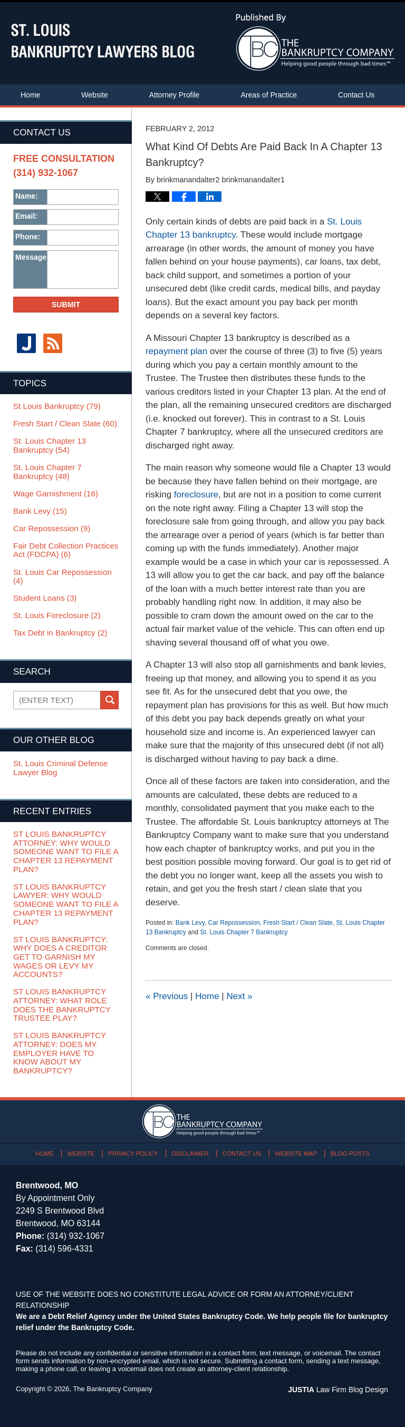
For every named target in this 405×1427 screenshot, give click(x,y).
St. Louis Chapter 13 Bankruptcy (49, 445)
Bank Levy (190, 922)
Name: (26, 196)
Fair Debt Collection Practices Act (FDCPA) (65, 549)
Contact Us (356, 95)
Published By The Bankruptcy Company (315, 42)
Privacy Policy (135, 1150)
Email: (26, 216)
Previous (167, 996)
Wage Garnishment (55, 492)
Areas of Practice (268, 95)
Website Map (295, 1150)
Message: (31, 257)
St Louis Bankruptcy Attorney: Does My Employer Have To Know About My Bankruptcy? (59, 1050)
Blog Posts (348, 1150)
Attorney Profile (174, 95)
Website (94, 95)
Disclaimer (190, 1150)
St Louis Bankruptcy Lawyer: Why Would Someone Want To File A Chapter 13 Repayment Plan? (65, 902)
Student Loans (44, 597)
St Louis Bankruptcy (56, 406)
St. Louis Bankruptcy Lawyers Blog (103, 40)
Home (30, 95)
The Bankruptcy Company (112, 1386)
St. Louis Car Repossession (62, 575)
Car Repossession (234, 922)
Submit (66, 304)
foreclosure (196, 495)
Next (239, 996)
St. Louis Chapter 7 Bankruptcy (243, 932)
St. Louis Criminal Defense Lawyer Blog (60, 767)
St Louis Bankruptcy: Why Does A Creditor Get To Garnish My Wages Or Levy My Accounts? (60, 954)
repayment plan (176, 351)
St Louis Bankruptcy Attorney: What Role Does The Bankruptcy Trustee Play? (61, 1002)
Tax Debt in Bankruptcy (60, 632)
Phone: (27, 236)
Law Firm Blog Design (338, 1387)
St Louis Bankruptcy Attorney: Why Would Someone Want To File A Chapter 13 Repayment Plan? (65, 850)
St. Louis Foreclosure (56, 614)
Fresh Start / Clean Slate (297, 922)
